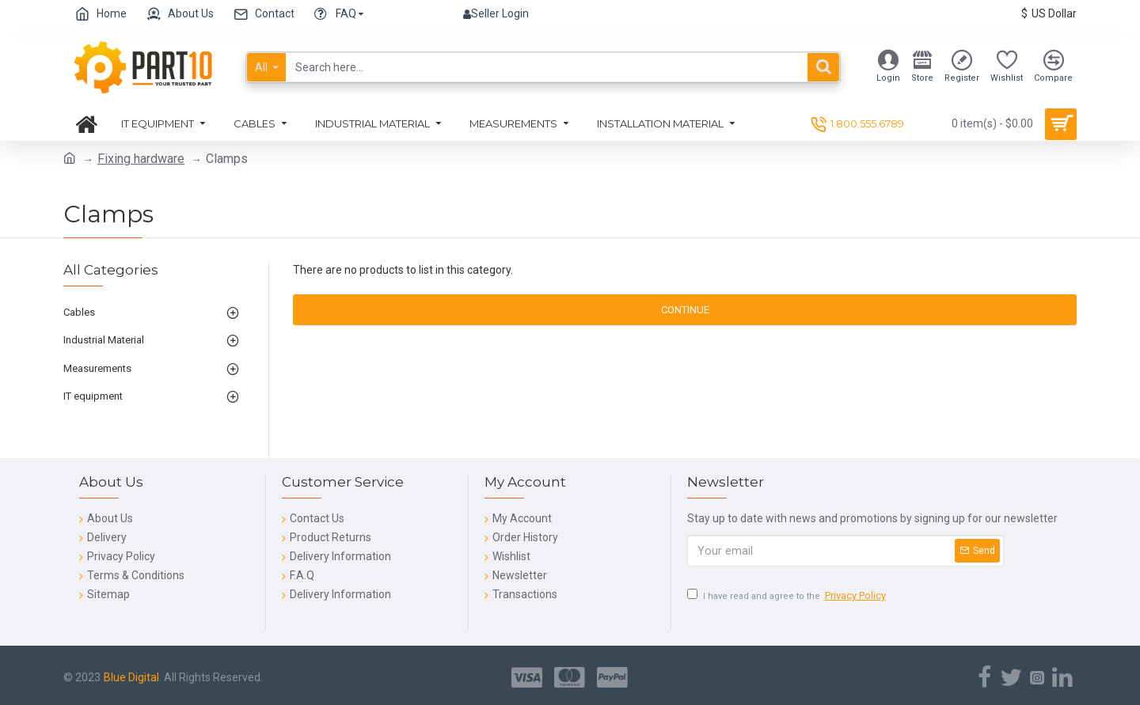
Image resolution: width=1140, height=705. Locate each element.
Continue (685, 310)
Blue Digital (131, 677)
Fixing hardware (140, 158)
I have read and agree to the (787, 596)
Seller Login (496, 13)
